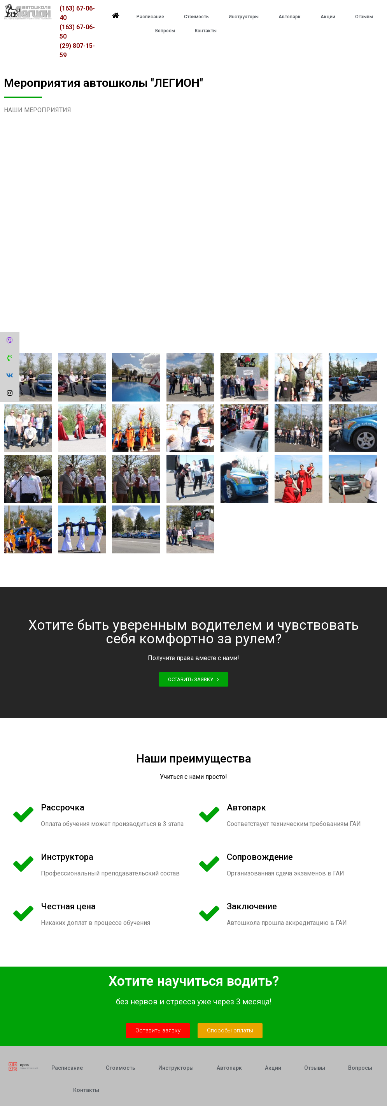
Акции (327, 16)
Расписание (150, 16)
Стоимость (196, 16)
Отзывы (364, 16)
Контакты (206, 30)
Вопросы (165, 30)
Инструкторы (244, 16)
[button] (193, 679)
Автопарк (289, 16)
